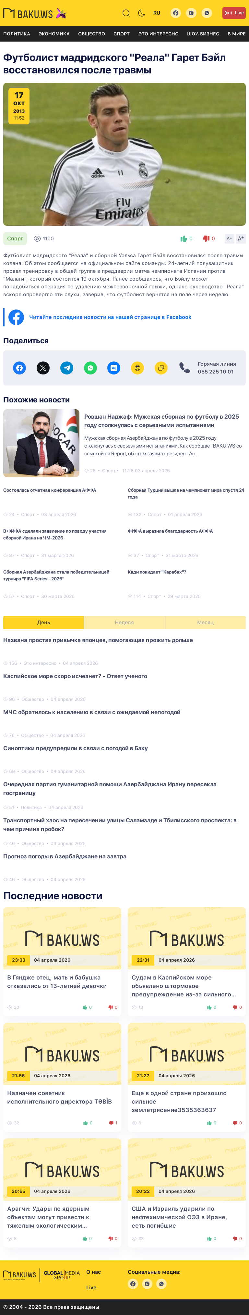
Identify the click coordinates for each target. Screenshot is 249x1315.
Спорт (121, 33)
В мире (237, 33)
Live (234, 13)
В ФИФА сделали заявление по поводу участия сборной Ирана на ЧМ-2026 (55, 534)
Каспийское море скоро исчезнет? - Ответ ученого (75, 676)
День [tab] (43, 622)
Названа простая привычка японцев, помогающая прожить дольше (98, 640)
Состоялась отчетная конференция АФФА (49, 490)
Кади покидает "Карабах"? (157, 572)
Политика (16, 33)
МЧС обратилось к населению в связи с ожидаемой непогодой (92, 712)
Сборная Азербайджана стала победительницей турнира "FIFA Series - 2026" (56, 575)
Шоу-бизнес (203, 33)
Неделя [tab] (124, 622)
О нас (93, 1272)
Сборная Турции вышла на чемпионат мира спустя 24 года (186, 493)
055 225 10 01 (216, 372)
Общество (91, 33)
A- (229, 238)
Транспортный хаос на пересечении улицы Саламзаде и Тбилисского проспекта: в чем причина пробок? (120, 824)
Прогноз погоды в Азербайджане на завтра (64, 856)
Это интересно (158, 33)
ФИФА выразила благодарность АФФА (170, 531)
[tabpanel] (124, 759)
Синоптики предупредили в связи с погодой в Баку (75, 748)
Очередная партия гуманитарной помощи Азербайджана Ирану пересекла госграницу (110, 788)
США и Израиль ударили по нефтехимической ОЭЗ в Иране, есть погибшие (179, 1217)
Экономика (54, 33)
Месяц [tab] (205, 622)
